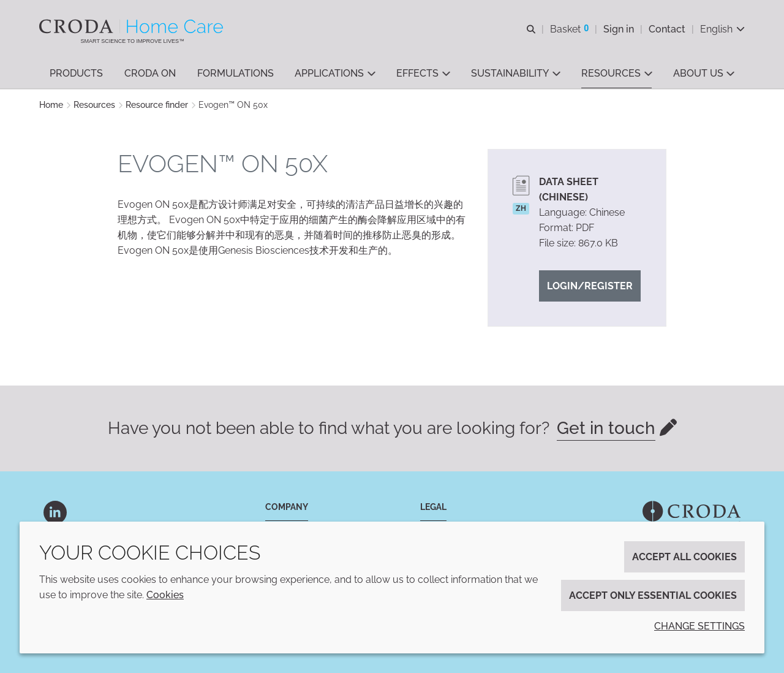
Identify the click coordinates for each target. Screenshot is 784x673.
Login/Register (590, 286)
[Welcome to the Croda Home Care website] (132, 26)
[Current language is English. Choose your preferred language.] (722, 29)
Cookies (165, 595)
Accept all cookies (684, 557)
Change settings (699, 626)
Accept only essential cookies (653, 595)
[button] (76, 74)
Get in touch (606, 428)
